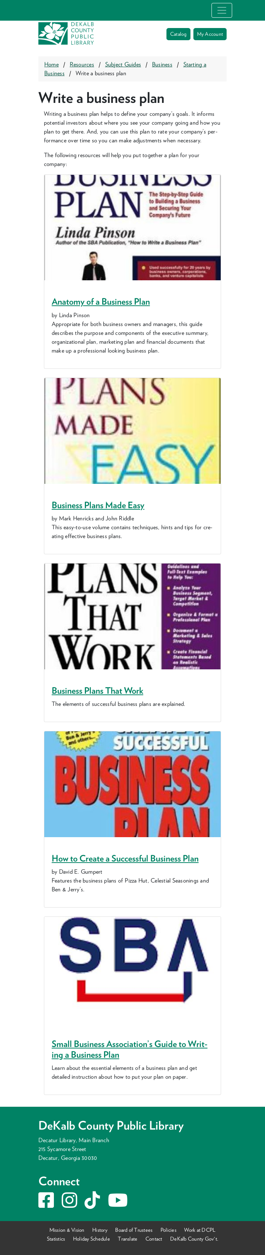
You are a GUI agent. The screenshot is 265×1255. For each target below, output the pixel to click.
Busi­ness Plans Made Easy (98, 505)
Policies (168, 1230)
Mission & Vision (67, 1230)
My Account (210, 34)
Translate (127, 1238)
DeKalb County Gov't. (194, 1238)
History (99, 1230)
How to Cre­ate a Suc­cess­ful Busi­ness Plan (125, 858)
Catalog (178, 34)
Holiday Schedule (91, 1238)
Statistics (56, 1238)
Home (51, 64)
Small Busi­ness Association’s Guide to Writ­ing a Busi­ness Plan (129, 1049)
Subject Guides (123, 64)
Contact (153, 1238)
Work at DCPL (200, 1230)
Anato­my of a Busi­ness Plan (101, 301)
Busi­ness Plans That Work (97, 690)
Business (162, 64)
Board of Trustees (133, 1230)
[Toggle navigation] (221, 10)
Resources (82, 64)
